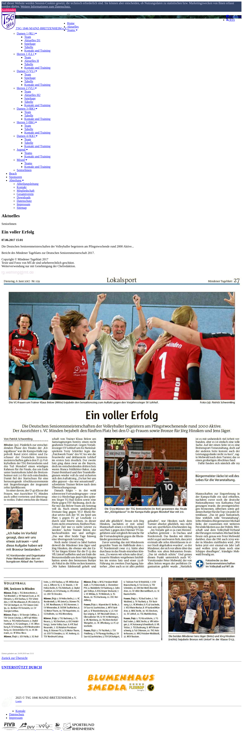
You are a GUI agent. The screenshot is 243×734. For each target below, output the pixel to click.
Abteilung (16, 180)
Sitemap (22, 207)
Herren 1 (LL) (26, 54)
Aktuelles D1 (32, 40)
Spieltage (30, 43)
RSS (230, 19)
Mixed (22, 159)
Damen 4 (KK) (27, 136)
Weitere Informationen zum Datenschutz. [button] (46, 6)
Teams (72, 30)
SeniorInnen (24, 170)
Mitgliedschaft (25, 190)
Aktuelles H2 (32, 95)
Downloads (24, 197)
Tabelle (28, 47)
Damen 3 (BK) (27, 108)
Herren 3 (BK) (27, 122)
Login (19, 701)
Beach (13, 173)
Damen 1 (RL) (27, 33)
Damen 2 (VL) (27, 71)
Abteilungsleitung (28, 183)
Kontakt (22, 187)
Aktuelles (73, 26)
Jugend (22, 149)
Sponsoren (15, 177)
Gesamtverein (25, 194)
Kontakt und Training (37, 50)
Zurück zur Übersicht (15, 658)
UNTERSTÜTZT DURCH (22, 667)
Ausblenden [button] (9, 10)
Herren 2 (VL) (27, 88)
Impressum (23, 204)
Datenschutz (24, 200)
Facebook (233, 16)
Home (70, 23)
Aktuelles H (31, 60)
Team (27, 37)
